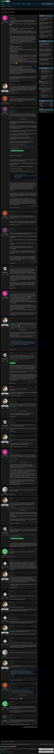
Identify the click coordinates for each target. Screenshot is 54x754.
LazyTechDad (3, 13)
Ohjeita (47, 744)
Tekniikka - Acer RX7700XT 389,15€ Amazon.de (18, 669)
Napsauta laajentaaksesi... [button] (23, 410)
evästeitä (11, 748)
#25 (36, 625)
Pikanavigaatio (3, 6)
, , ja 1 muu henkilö (19, 446)
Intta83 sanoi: (13, 628)
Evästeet (3, 744)
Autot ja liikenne (43, 85)
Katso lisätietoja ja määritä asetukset (7, 751)
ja (15, 207)
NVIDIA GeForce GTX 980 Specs (20, 174)
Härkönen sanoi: (13, 422)
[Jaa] (35, 15)
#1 (36, 15)
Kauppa (28, 3)
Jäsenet (18, 3)
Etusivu (50, 744)
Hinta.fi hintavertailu (42, 111)
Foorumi (8, 3)
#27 (36, 650)
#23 (36, 602)
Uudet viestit (9, 6)
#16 (36, 487)
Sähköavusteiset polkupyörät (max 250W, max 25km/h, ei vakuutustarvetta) (46, 89)
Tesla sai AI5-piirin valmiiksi (44, 63)
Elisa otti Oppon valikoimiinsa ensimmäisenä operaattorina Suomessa (44, 44)
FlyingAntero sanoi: (14, 401)
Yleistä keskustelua (44, 73)
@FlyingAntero (12, 293)
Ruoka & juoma (43, 78)
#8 (36, 291)
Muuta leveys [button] (15, 744)
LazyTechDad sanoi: (14, 500)
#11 (36, 386)
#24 (36, 614)
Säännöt (23, 3)
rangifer (51, 106)
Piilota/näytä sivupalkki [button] (21, 744)
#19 (36, 549)
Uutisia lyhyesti (43, 41)
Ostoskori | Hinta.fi (15, 360)
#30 (36, 701)
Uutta (13, 3)
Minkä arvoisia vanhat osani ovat (16, 340)
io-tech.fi (3, 3)
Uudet (41, 744)
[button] (15, 4)
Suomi (26, 744)
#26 (36, 637)
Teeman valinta (8, 744)
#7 (36, 266)
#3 (36, 96)
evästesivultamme (18, 536)
